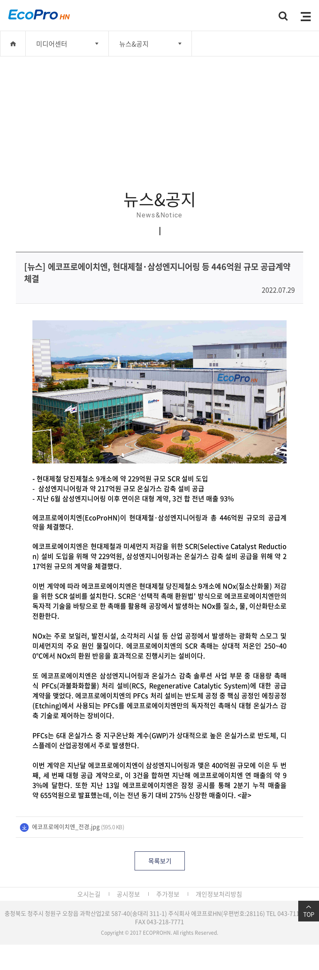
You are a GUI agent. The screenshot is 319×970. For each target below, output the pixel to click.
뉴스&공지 (134, 44)
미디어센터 (51, 44)
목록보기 (160, 860)
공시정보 (128, 894)
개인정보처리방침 (219, 894)
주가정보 (167, 894)
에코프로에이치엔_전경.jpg (66, 826)
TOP (308, 911)
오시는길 (89, 894)
